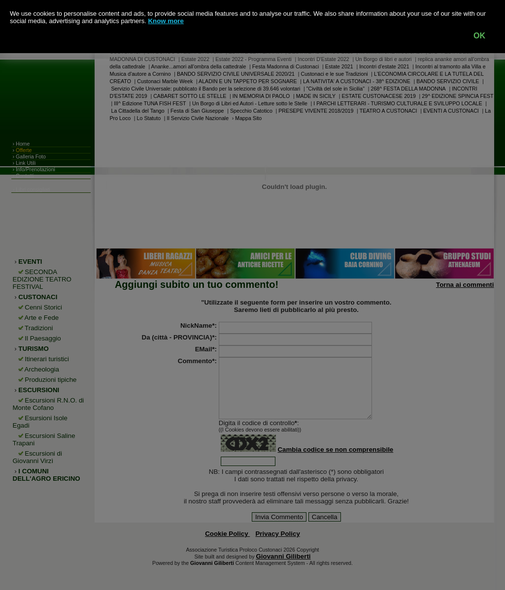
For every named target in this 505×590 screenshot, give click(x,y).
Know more (166, 21)
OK (479, 35)
